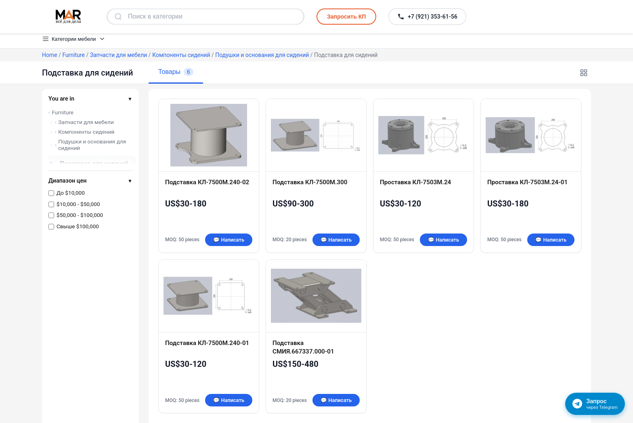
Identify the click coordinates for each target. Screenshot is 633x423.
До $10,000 (71, 192)
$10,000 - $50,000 (78, 204)
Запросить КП (346, 16)
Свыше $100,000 (78, 226)
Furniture (73, 55)
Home (49, 55)
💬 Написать (228, 240)
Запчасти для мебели (118, 55)
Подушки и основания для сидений (262, 55)
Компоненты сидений (181, 55)
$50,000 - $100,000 (80, 215)
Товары (175, 72)
